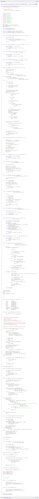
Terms (10, 497)
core (33, 4)
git (14, 4)
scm (7, 4)
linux (9, 4)
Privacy (7, 497)
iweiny (17, 4)
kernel (2, 4)
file (18, 6)
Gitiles (5, 497)
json (37, 497)
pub (4, 4)
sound (30, 4)
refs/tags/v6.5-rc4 (24, 4)
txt (35, 497)
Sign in (37, 1)
